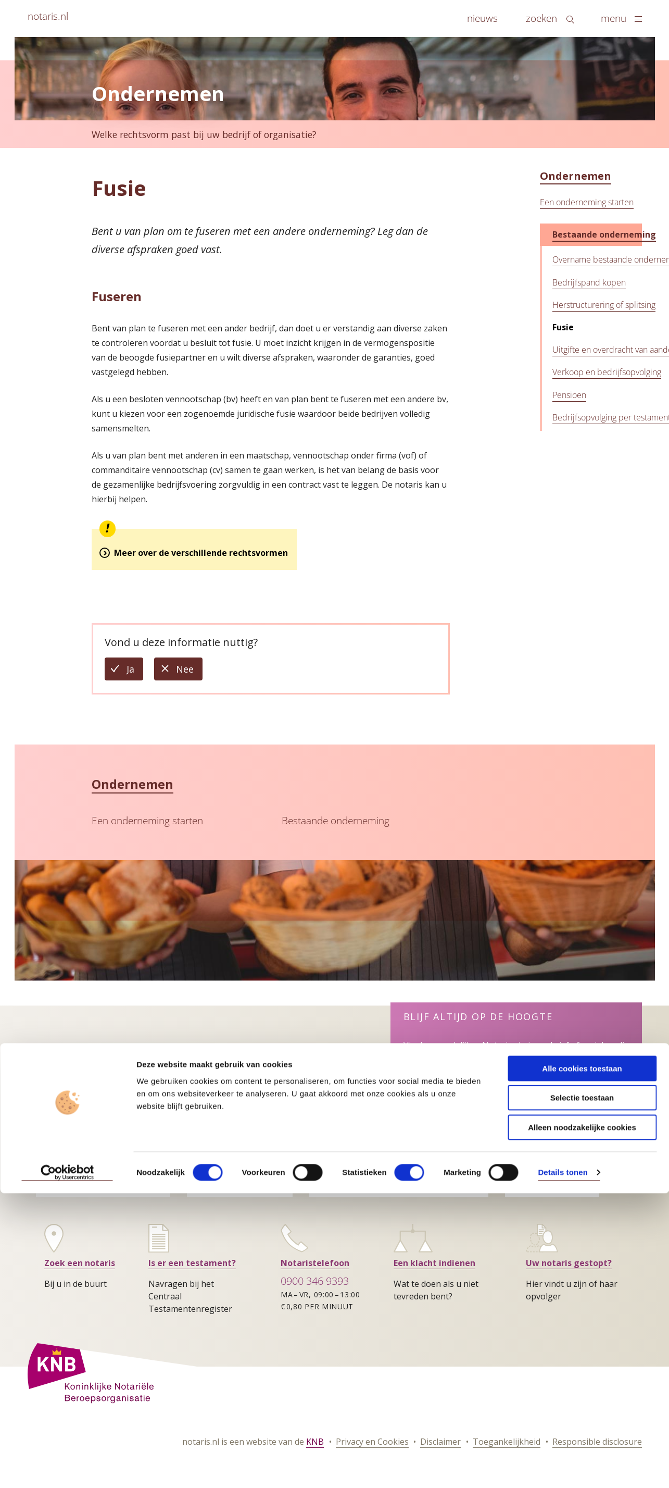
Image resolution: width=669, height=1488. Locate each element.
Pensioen (569, 395)
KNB (315, 1441)
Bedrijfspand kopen (589, 282)
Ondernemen (575, 176)
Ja (135, 671)
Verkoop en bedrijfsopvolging (606, 372)
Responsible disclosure (597, 1441)
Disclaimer (440, 1441)
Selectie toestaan (582, 1067)
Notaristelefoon (315, 1263)
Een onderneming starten (587, 202)
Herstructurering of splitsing (603, 305)
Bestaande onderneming (604, 234)
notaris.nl (48, 16)
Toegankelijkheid (506, 1441)
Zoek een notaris (79, 1263)
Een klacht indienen (434, 1263)
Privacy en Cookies (372, 1441)
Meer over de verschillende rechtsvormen (201, 553)
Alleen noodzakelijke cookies (582, 1096)
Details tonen (562, 1141)
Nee (189, 671)
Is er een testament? (192, 1263)
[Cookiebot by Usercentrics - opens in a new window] (67, 1142)
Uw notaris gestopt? (569, 1263)
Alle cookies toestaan (582, 1037)
